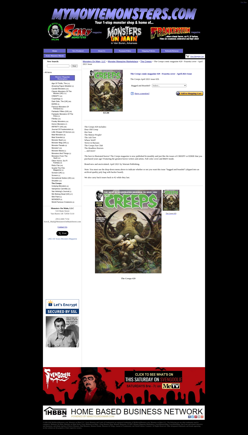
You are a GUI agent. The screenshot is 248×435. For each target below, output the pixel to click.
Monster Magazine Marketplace (123, 61)
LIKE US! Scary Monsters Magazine (62, 239)
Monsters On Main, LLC (94, 61)
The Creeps (146, 61)
